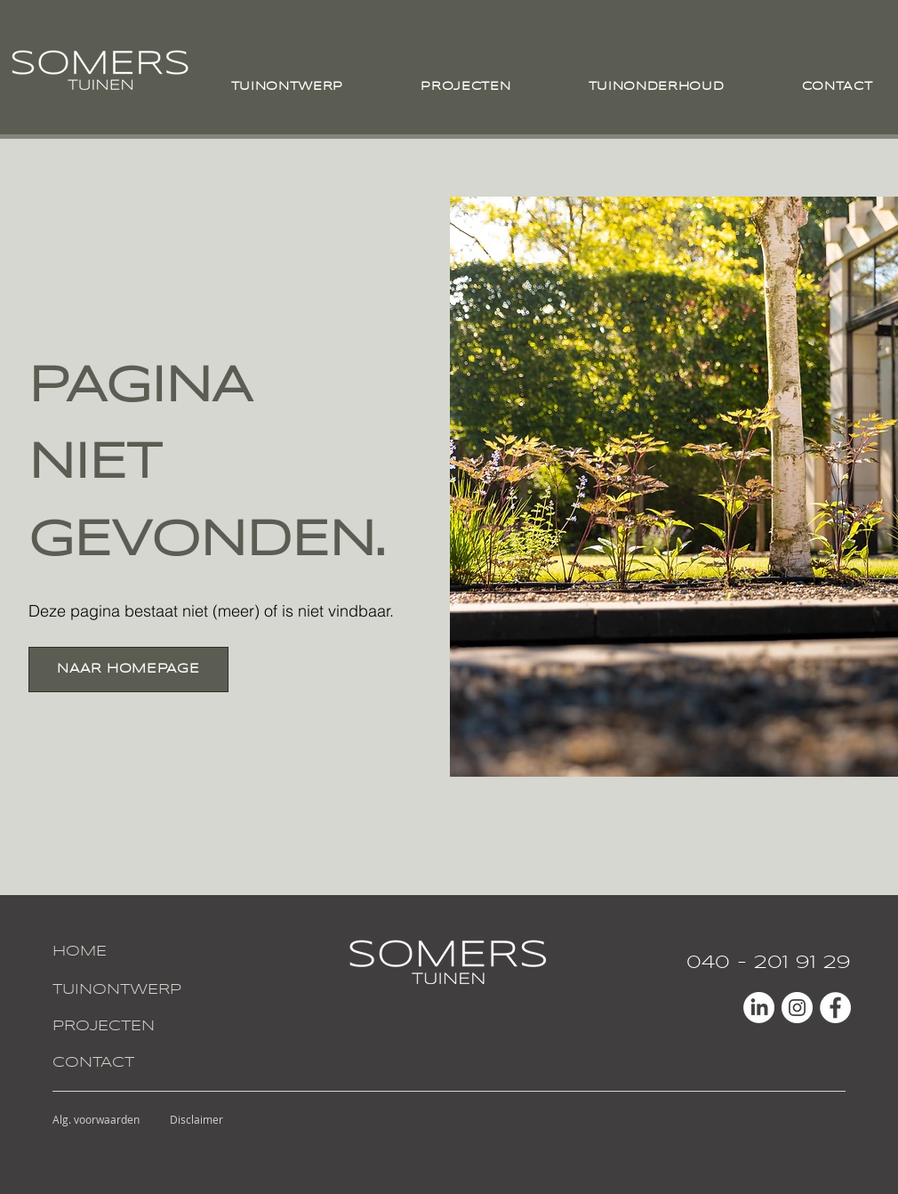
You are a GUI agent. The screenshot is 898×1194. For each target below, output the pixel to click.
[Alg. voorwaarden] (96, 1119)
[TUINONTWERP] (118, 990)
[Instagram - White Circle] (797, 1007)
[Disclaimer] (196, 1119)
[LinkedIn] (758, 1007)
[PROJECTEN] (118, 1027)
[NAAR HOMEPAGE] (128, 669)
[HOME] (118, 952)
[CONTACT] (118, 1063)
